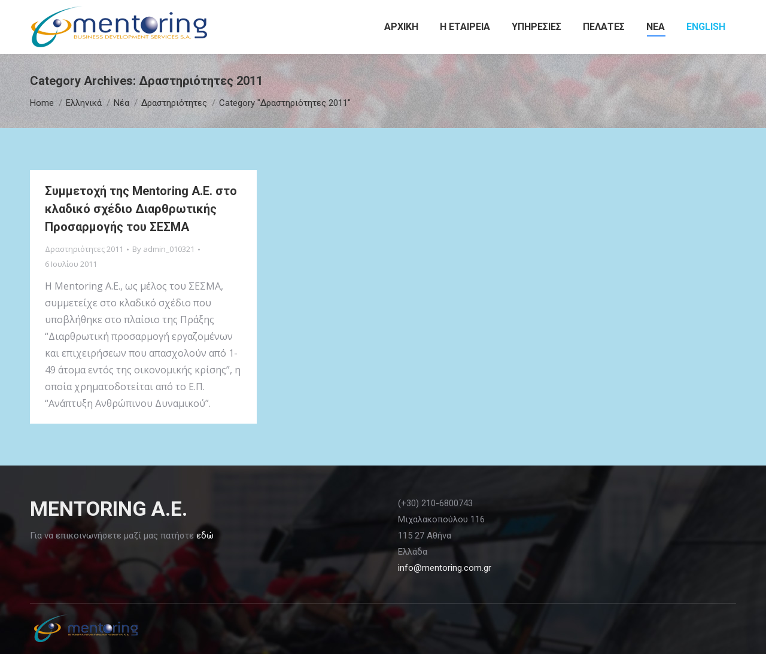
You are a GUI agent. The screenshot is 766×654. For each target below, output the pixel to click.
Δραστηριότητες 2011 (84, 249)
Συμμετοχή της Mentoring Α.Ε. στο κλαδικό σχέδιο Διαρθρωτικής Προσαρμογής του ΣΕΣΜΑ (141, 209)
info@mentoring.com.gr (444, 567)
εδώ (205, 535)
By (163, 249)
